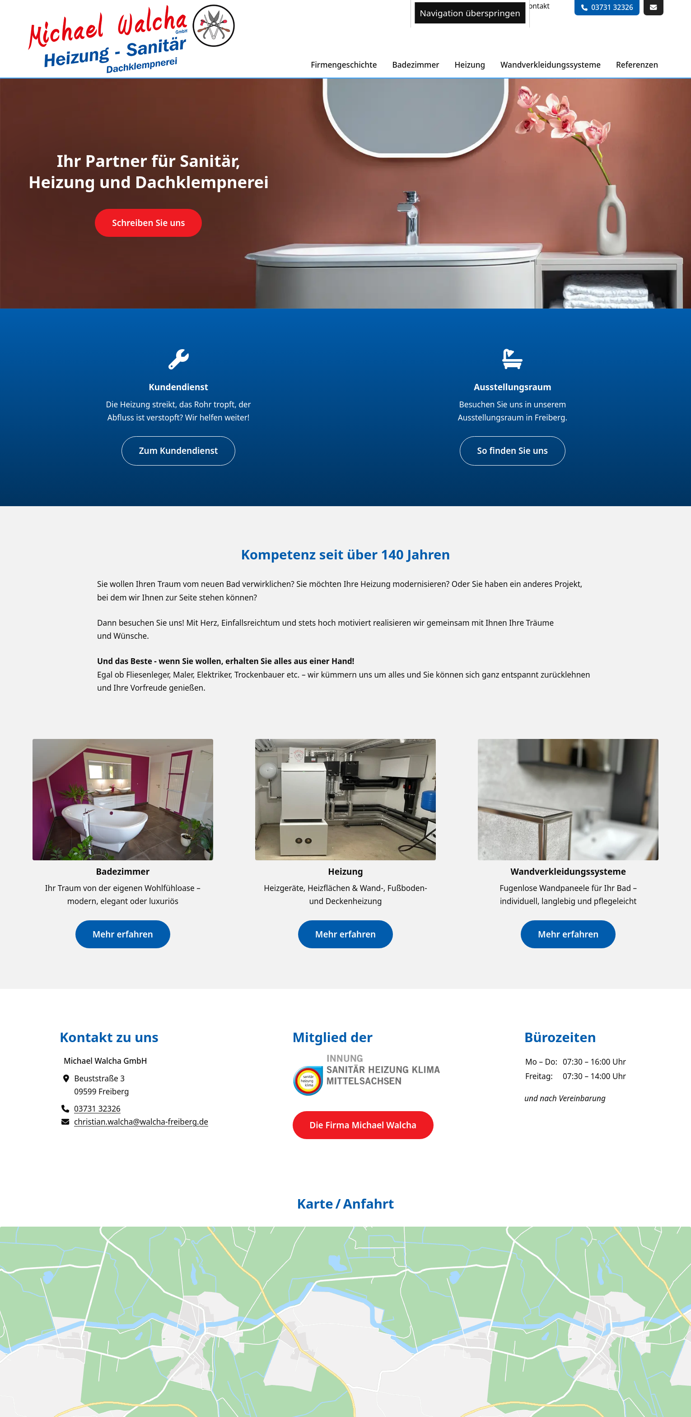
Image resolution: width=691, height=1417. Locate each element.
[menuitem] (537, 6)
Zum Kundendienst (178, 451)
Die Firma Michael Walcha (362, 1125)
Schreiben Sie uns (148, 223)
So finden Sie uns (512, 451)
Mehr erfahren (123, 934)
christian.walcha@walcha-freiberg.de (141, 1122)
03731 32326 (612, 7)
